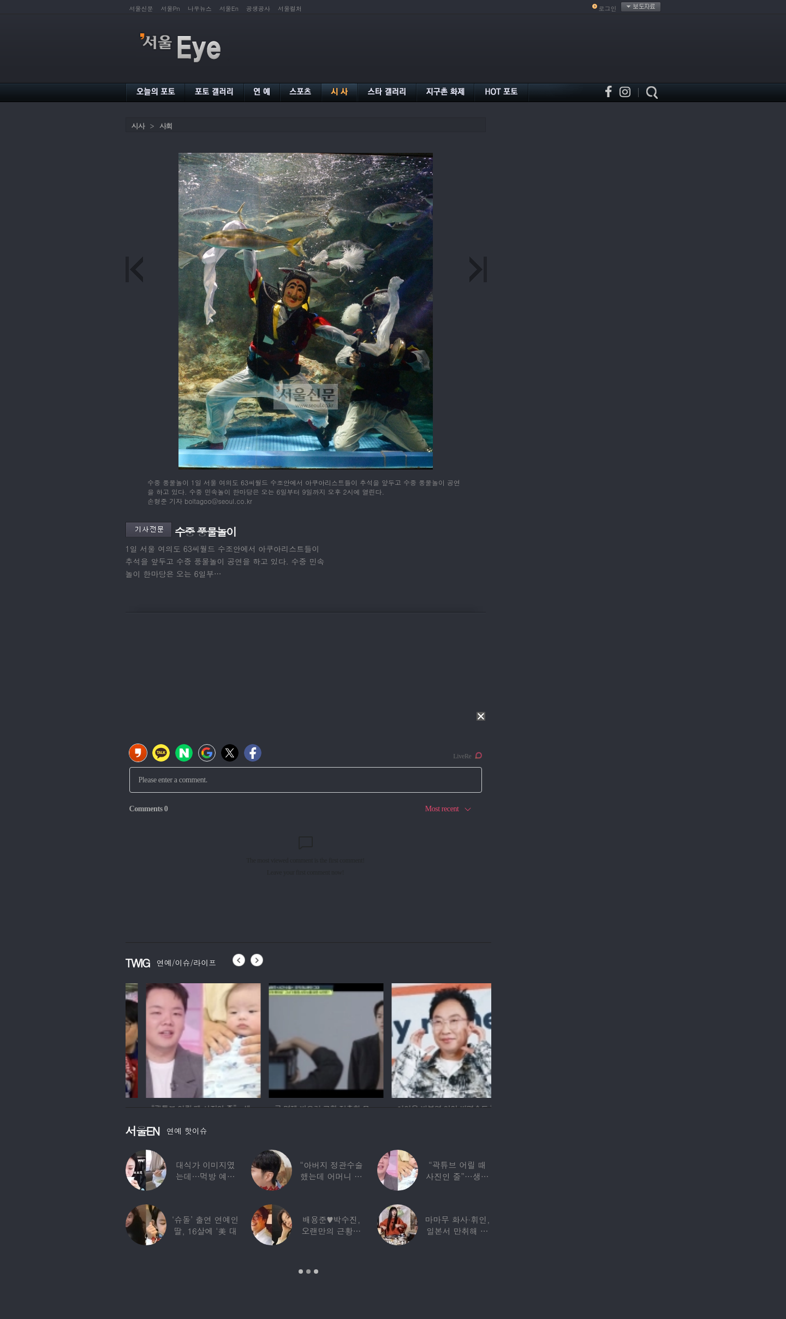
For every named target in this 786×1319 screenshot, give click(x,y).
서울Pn (170, 8)
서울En (229, 8)
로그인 (608, 8)
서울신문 (141, 8)
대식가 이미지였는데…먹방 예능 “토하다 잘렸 (205, 1176)
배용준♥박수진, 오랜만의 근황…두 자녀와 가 (331, 1231)
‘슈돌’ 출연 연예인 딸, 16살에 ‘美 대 (205, 1225)
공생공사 (258, 8)
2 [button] (308, 1271)
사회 (165, 126)
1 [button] (301, 1271)
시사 (138, 126)
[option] (163, 1039)
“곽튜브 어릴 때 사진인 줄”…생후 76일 (457, 1176)
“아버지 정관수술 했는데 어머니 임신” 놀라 (331, 1176)
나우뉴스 (200, 8)
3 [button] (316, 1271)
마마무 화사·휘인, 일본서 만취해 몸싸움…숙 (457, 1231)
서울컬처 (290, 8)
